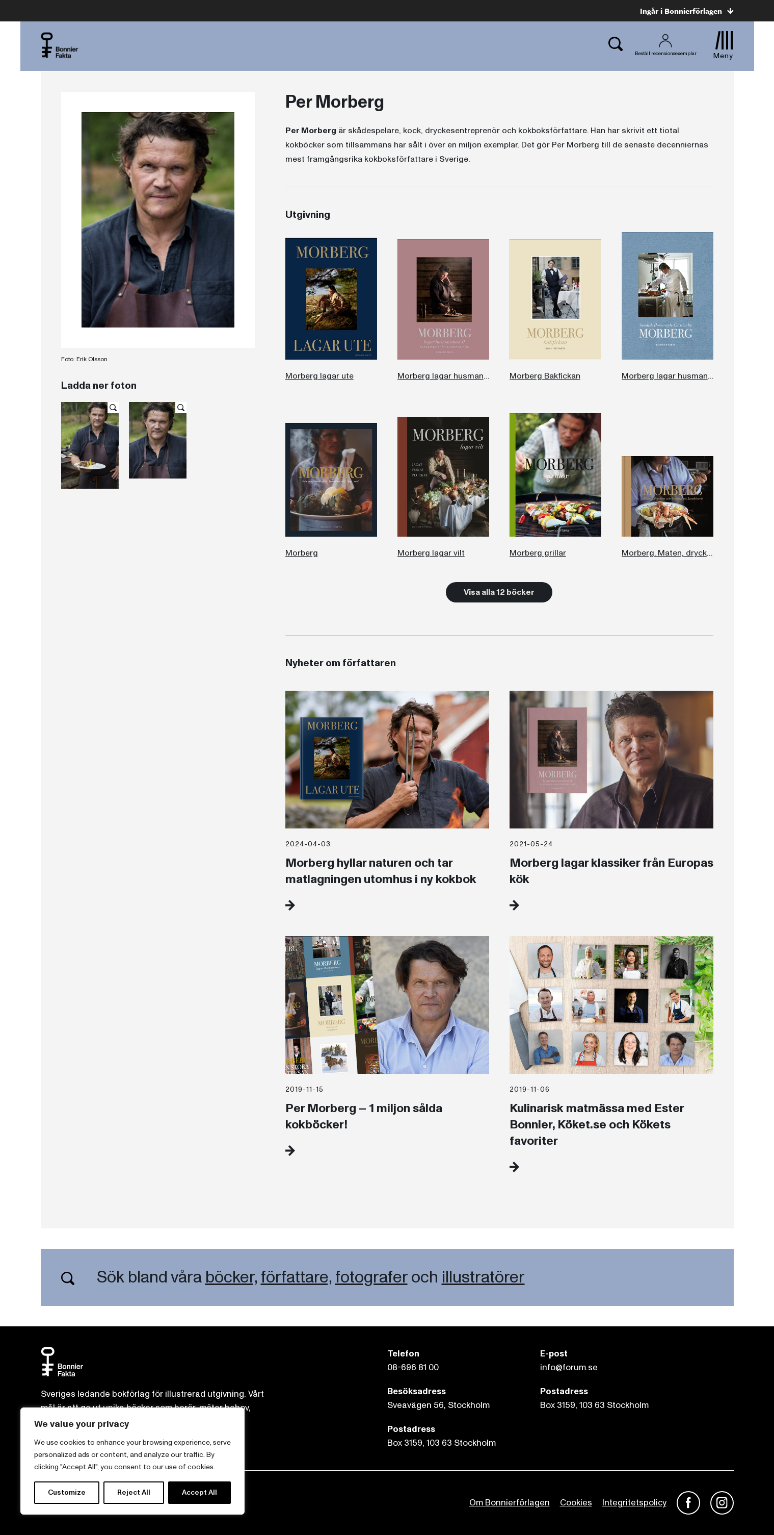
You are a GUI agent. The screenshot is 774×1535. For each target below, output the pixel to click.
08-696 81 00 (413, 1367)
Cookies (576, 1502)
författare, (296, 1277)
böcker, (231, 1277)
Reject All (133, 1492)
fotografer (371, 1277)
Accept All (199, 1492)
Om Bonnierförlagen (509, 1502)
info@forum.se (569, 1367)
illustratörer (483, 1277)
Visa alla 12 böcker (499, 592)
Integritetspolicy (634, 1502)
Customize (67, 1492)
